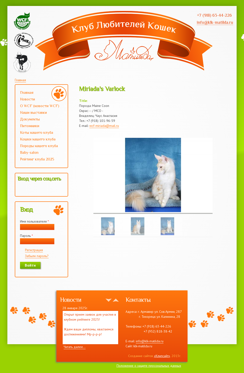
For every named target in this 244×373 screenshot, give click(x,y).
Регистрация (34, 250)
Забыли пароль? (37, 256)
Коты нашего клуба (36, 132)
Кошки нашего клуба (38, 139)
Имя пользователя (34, 221)
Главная (20, 80)
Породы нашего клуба (39, 146)
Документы (30, 119)
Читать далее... (75, 347)
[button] (21, 189)
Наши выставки (40, 113)
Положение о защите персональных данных (149, 365)
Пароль (26, 236)
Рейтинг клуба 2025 (40, 159)
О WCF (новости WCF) (40, 106)
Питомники (29, 126)
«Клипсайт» (162, 356)
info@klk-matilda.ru (149, 341)
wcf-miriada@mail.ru (104, 126)
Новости (27, 99)
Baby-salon (40, 153)
